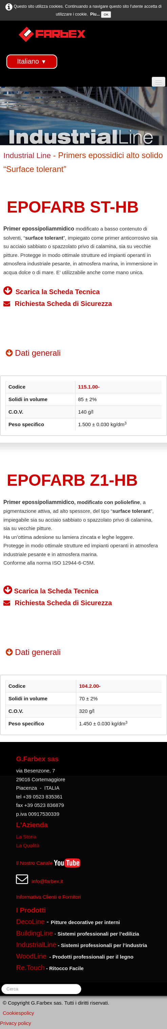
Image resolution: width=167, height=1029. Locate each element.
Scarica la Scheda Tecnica (57, 291)
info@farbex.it (47, 881)
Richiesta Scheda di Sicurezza (57, 303)
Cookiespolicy (18, 1013)
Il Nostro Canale (34, 863)
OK (106, 14)
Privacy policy (15, 1023)
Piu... (95, 14)
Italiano (32, 61)
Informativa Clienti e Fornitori (48, 897)
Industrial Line (27, 155)
